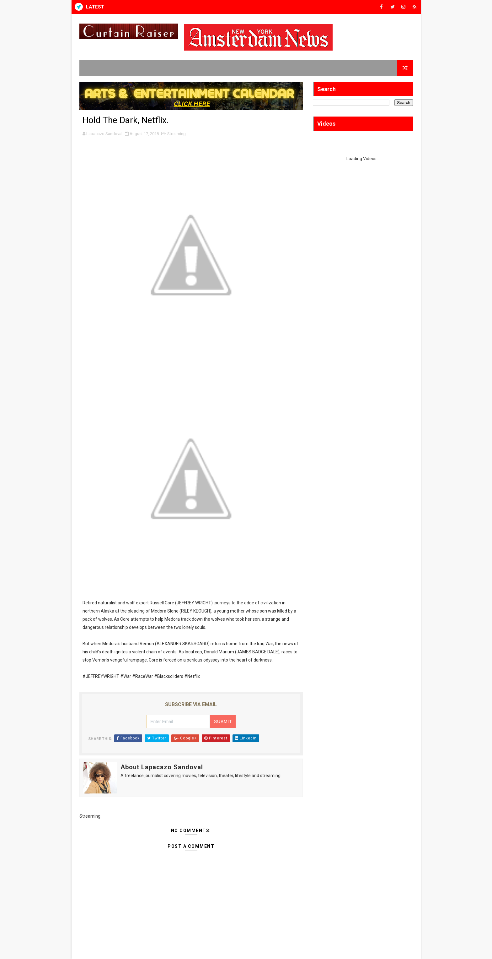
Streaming (176, 133)
